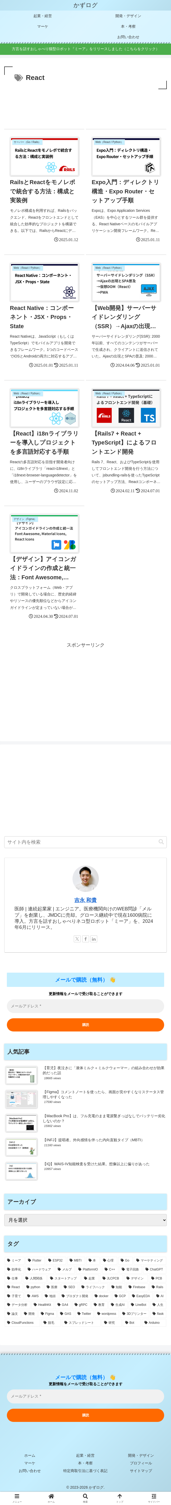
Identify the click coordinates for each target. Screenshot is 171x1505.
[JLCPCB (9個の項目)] (111, 1278)
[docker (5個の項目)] (101, 1295)
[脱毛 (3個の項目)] (51, 1322)
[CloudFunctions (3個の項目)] (22, 1322)
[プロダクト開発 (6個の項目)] (75, 1295)
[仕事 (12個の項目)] (13, 1278)
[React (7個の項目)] (14, 1286)
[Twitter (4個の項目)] (84, 1313)
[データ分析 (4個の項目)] (17, 1304)
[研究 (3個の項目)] (111, 1322)
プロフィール (141, 1462)
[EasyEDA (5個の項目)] (141, 1295)
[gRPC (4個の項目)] (81, 1304)
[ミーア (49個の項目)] (15, 1260)
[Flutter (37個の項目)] (35, 1260)
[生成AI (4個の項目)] (118, 1304)
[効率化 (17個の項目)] (14, 1269)
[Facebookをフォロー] (85, 937)
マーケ (30, 1462)
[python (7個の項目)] (33, 1286)
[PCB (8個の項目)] (157, 1278)
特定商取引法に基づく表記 (85, 1470)
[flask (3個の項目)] (158, 1313)
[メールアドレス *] (85, 1395)
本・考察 (85, 1462)
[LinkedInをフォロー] (93, 937)
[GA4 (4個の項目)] (63, 1304)
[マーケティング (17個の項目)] (150, 1260)
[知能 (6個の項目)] (117, 1286)
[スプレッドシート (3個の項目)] (81, 1322)
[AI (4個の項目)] (160, 1295)
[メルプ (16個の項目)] (65, 1269)
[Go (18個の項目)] (125, 1260)
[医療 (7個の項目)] (52, 1286)
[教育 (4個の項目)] (99, 1304)
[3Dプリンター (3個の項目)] (134, 1313)
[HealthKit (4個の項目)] (42, 1304)
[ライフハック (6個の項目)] (93, 1286)
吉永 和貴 (85, 899)
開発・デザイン (141, 1454)
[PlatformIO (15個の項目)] (88, 1269)
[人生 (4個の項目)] (158, 1304)
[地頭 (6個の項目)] (50, 1295)
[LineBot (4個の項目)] (139, 1304)
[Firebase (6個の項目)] (137, 1286)
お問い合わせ (30, 1470)
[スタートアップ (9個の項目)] (64, 1278)
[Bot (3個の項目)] (132, 1322)
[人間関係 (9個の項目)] (34, 1278)
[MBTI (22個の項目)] (76, 1260)
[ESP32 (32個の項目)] (56, 1260)
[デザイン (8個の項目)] (136, 1278)
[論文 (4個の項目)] (13, 1313)
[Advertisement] (85, 106)
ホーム (30, 1454)
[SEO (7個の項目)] (69, 1286)
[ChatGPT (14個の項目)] (154, 1269)
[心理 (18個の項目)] (109, 1260)
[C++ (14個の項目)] (110, 1269)
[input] (85, 841)
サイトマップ (141, 1470)
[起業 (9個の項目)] (90, 1278)
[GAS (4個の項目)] (66, 1313)
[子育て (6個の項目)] (14, 1295)
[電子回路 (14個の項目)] (130, 1269)
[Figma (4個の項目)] (47, 1313)
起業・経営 (85, 1454)
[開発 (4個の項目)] (29, 1313)
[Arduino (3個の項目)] (154, 1322)
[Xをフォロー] (77, 937)
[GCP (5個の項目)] (120, 1295)
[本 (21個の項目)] (93, 1260)
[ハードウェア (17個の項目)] (39, 1269)
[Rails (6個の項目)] (157, 1286)
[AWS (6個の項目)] (33, 1295)
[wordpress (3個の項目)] (107, 1313)
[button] (161, 841)
